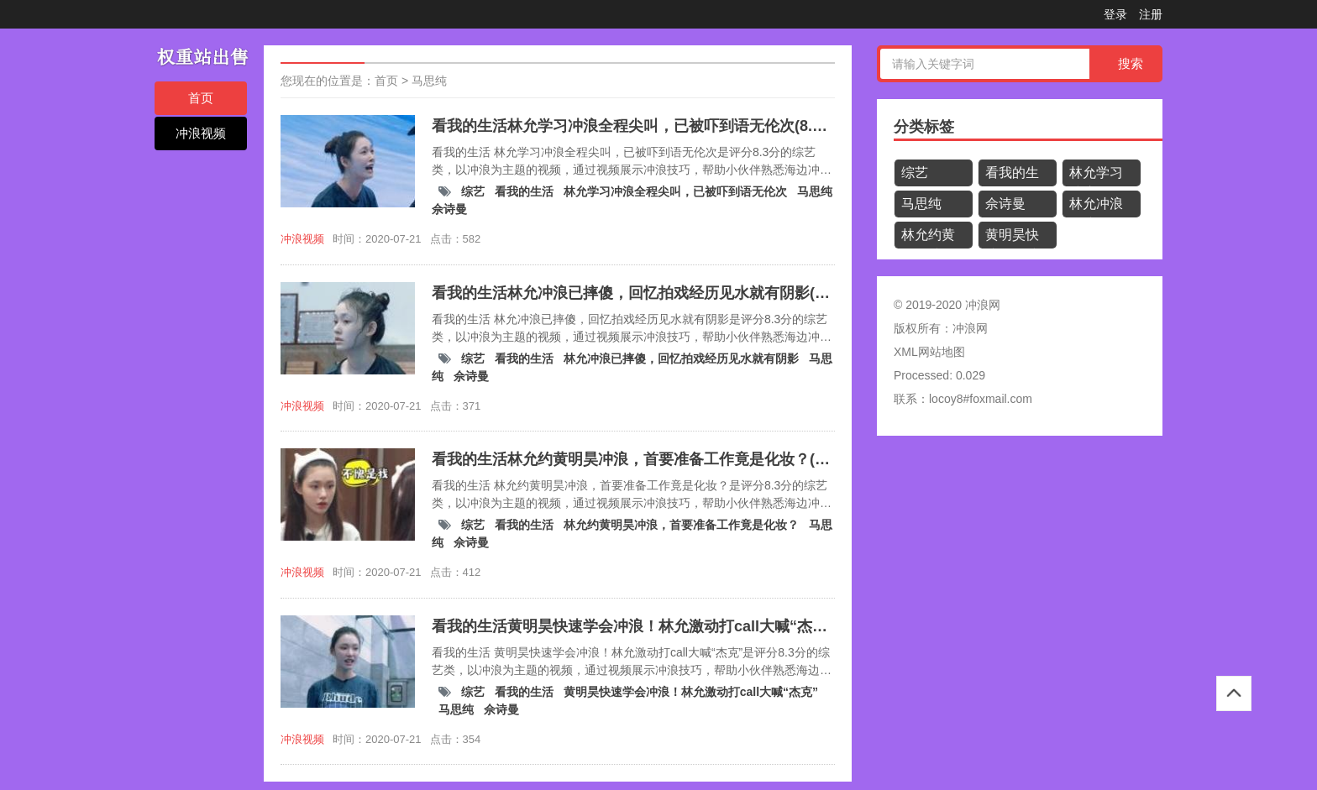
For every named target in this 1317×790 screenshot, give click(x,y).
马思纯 (429, 80)
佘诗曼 (449, 209)
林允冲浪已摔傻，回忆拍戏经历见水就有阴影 (683, 358)
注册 (1150, 14)
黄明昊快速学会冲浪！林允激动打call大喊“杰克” (691, 691)
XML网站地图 (929, 351)
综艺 (474, 191)
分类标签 (924, 126)
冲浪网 (970, 328)
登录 (1115, 14)
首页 (200, 98)
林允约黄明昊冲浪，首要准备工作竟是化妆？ (683, 524)
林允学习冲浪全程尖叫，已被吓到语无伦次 (677, 191)
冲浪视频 (201, 133)
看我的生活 (526, 191)
